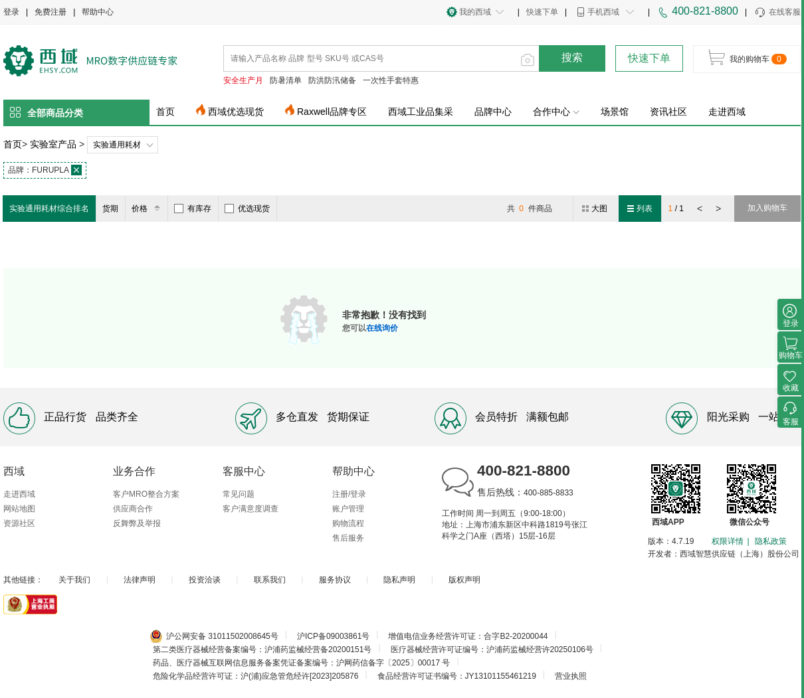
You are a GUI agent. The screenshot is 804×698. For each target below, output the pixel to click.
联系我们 (270, 579)
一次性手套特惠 (391, 80)
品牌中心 (493, 111)
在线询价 (382, 328)
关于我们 (74, 579)
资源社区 (19, 523)
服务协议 (335, 579)
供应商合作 (133, 508)
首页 (165, 111)
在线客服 (777, 12)
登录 (11, 12)
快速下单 (542, 12)
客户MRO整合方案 (146, 494)
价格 (148, 208)
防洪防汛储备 (332, 80)
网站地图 (19, 508)
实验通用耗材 (117, 144)
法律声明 (139, 579)
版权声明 (464, 579)
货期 (110, 208)
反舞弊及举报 (137, 523)
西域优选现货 (236, 111)
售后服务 (348, 538)
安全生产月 (243, 80)
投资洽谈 (205, 579)
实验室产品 (53, 144)
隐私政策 (771, 541)
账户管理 (348, 508)
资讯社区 (668, 111)
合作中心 (556, 111)
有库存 (192, 208)
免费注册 (50, 12)
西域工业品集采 (420, 111)
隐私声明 (399, 579)
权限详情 (728, 541)
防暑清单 (286, 80)
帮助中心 (98, 12)
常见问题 (238, 494)
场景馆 (615, 111)
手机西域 (603, 12)
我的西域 (475, 12)
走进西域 (727, 111)
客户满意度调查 (250, 508)
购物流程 (348, 523)
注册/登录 (349, 494)
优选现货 (247, 208)
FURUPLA (45, 170)
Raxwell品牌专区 (332, 111)
